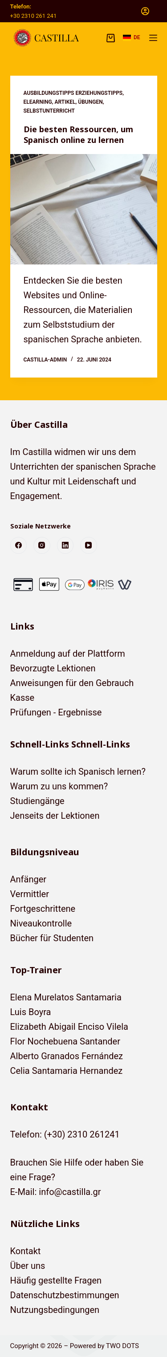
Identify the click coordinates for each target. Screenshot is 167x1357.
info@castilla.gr (70, 1191)
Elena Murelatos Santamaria (66, 997)
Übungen (90, 102)
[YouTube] (88, 545)
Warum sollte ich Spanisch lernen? (78, 771)
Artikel (65, 102)
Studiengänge (37, 801)
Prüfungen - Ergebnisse (56, 712)
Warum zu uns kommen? (59, 786)
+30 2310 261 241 (33, 15)
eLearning (38, 102)
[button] (131, 37)
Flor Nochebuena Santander (65, 1041)
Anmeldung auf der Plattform (67, 653)
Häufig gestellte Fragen (56, 1280)
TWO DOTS (122, 1346)
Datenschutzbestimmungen (64, 1295)
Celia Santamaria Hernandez (66, 1070)
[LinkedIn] (65, 545)
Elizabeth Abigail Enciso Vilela (69, 1026)
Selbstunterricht (49, 111)
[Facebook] (18, 545)
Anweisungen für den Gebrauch (72, 683)
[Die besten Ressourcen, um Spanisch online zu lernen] (83, 209)
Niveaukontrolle (41, 923)
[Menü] (153, 38)
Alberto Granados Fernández (66, 1056)
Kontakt (25, 1251)
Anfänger (28, 879)
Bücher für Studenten (52, 938)
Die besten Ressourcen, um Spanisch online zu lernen (78, 134)
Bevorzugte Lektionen (53, 668)
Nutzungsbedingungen (55, 1309)
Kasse (22, 697)
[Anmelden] (145, 11)
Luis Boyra (30, 1012)
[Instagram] (41, 545)
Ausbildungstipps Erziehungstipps (73, 93)
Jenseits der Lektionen (55, 815)
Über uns (27, 1265)
